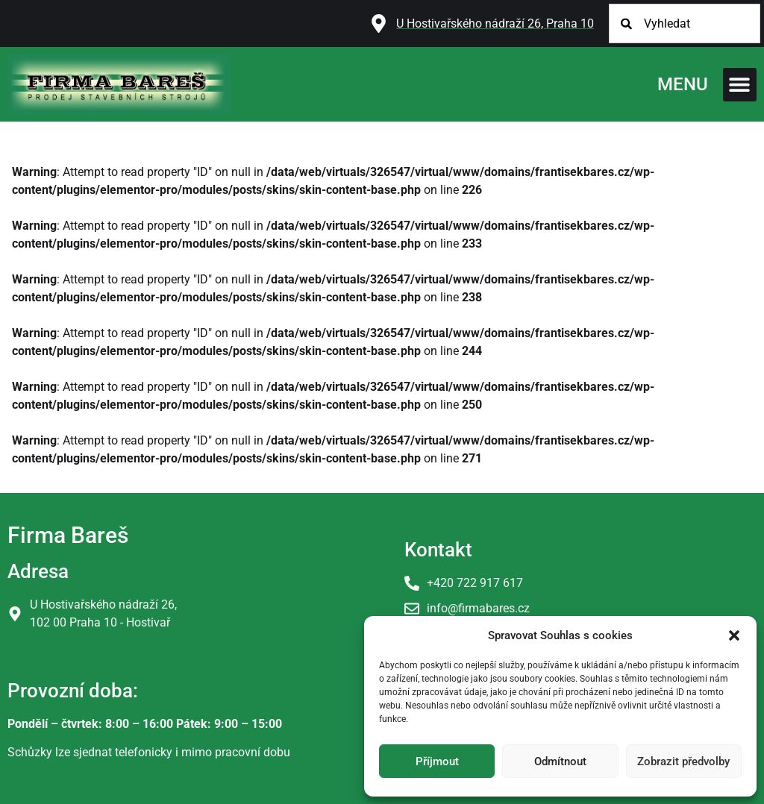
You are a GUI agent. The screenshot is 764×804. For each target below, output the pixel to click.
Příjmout (437, 761)
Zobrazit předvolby (683, 761)
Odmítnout (560, 761)
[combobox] (684, 23)
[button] (734, 635)
